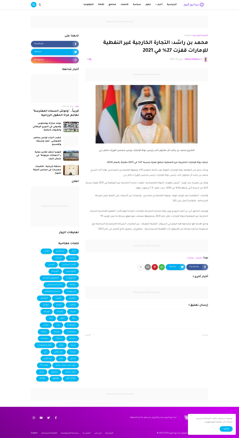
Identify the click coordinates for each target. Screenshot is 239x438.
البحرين (51, 265)
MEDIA (56, 379)
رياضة (43, 332)
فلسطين (58, 352)
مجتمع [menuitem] (112, 4)
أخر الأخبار (60, 251)
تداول (62, 318)
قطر (61, 358)
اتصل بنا (86, 433)
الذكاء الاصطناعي (54, 285)
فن (45, 352)
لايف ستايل (70, 372)
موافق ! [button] (226, 429)
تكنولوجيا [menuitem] (89, 4)
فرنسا (73, 352)
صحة (73, 345)
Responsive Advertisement (119, 22)
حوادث (46, 325)
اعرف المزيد (210, 422)
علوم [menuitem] (148, 4)
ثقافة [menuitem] (101, 4)
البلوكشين (71, 271)
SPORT (42, 379)
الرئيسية (109, 433)
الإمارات (190, 258)
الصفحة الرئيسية (200, 36)
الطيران (72, 298)
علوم (61, 345)
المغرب (72, 305)
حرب (58, 325)
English (34, 433)
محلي (41, 372)
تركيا (51, 318)
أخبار (74, 251)
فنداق (73, 358)
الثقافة (73, 285)
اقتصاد (187, 36)
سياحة (73, 338)
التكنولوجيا (71, 278)
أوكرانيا (60, 312)
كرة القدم (48, 358)
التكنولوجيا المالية (51, 278)
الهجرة (46, 305)
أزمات (46, 251)
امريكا (73, 312)
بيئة (74, 318)
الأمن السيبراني (69, 265)
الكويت (58, 298)
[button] (39, 4)
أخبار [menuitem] (159, 4)
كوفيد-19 (44, 365)
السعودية (71, 291)
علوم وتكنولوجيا (45, 345)
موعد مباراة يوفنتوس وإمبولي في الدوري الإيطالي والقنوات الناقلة (47, 126)
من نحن (97, 433)
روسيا (56, 332)
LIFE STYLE (71, 379)
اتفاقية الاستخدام (49, 433)
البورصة (55, 271)
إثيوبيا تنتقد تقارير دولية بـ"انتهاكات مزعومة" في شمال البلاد (48, 155)
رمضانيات (71, 332)
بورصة (46, 312)
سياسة (44, 338)
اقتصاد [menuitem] (124, 4)
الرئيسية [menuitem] (172, 4)
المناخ (59, 305)
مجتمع (54, 372)
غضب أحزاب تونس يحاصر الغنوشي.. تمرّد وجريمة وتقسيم (47, 141)
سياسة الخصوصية (70, 433)
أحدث (204, 335)
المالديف (44, 298)
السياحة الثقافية (52, 291)
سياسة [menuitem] (137, 4)
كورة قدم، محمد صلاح (66, 365)
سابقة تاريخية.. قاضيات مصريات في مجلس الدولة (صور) (47, 169)
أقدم (89, 335)
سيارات (58, 338)
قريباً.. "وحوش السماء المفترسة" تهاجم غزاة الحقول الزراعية (56, 113)
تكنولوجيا (71, 325)
